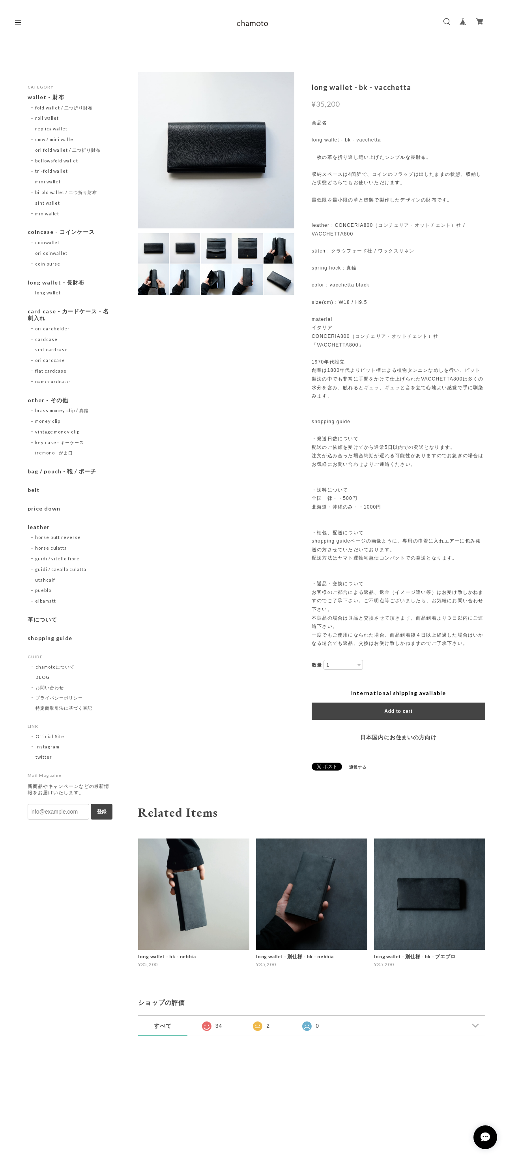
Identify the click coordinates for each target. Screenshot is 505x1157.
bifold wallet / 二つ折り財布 (66, 192)
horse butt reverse (58, 537)
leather (39, 527)
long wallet (48, 292)
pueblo (43, 590)
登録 (102, 811)
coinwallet (47, 242)
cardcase (46, 339)
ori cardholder (52, 328)
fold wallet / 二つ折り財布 (64, 107)
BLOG (43, 677)
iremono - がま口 (54, 452)
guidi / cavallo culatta (60, 569)
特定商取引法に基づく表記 (64, 707)
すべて (163, 1026)
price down (44, 508)
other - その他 (48, 400)
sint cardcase (51, 349)
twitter (44, 756)
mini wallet (48, 181)
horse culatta (51, 547)
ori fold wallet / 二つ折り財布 (68, 150)
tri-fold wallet (51, 170)
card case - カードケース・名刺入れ (68, 314)
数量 (317, 665)
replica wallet (51, 128)
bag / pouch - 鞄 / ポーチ (62, 471)
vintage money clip (57, 431)
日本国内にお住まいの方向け (398, 737)
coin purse (48, 263)
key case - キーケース (59, 442)
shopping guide (50, 638)
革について (42, 619)
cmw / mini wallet (55, 139)
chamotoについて (55, 666)
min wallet (47, 213)
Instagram (48, 746)
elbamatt (45, 600)
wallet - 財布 (49, 97)
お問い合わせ (50, 687)
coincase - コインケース (61, 232)
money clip (48, 421)
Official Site (50, 736)
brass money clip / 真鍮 (62, 410)
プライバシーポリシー (59, 697)
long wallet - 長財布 (56, 282)
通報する (358, 767)
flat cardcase (51, 370)
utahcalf (45, 579)
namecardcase (53, 381)
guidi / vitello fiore (57, 558)
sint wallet (47, 202)
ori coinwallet (51, 253)
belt (34, 490)
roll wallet (47, 118)
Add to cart (398, 711)
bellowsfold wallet (56, 160)
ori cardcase (50, 360)
